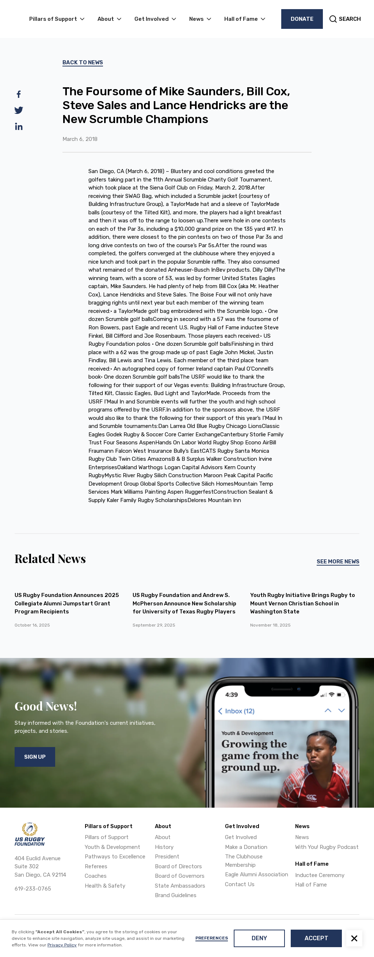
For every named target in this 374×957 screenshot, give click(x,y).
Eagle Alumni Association (256, 874)
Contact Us (240, 884)
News (302, 837)
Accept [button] (316, 938)
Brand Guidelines (175, 895)
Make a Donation (246, 847)
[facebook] (18, 94)
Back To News (82, 62)
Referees (96, 866)
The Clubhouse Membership (244, 860)
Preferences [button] (211, 938)
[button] (354, 938)
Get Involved (241, 837)
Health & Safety (105, 886)
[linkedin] (18, 126)
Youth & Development (112, 847)
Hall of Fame (311, 884)
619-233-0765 (33, 888)
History (164, 847)
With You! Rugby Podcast (327, 847)
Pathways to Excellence (115, 856)
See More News (338, 561)
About (163, 837)
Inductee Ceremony (319, 875)
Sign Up (35, 757)
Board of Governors (180, 876)
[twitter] (18, 110)
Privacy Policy (62, 945)
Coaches (96, 876)
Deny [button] (259, 938)
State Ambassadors (180, 886)
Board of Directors (178, 866)
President (167, 856)
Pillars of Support (107, 837)
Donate (302, 19)
